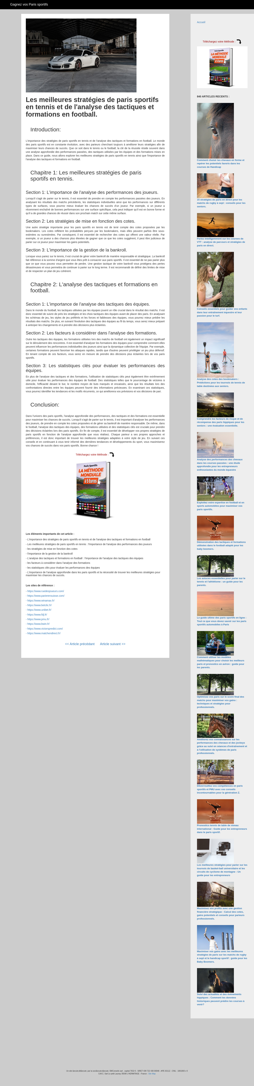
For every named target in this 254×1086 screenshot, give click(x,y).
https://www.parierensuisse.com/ (45, 595)
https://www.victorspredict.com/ (45, 628)
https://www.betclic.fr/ (39, 605)
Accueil (201, 22)
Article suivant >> (112, 644)
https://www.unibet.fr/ (39, 609)
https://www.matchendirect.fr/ (44, 633)
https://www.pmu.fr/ (38, 619)
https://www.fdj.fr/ (37, 614)
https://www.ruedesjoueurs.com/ (45, 591)
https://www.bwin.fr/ (38, 623)
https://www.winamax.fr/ (40, 600)
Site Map (151, 1074)
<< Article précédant (80, 644)
